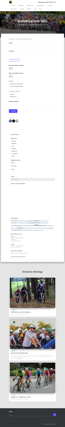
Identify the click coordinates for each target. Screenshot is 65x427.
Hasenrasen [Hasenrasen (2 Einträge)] (21, 222)
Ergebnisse (49, 5)
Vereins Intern (14, 8)
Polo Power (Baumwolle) (16, 86)
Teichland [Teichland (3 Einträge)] (19, 230)
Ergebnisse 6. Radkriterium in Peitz (21, 397)
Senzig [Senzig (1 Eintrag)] (53, 228)
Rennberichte (14, 151)
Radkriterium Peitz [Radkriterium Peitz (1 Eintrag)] (14, 228)
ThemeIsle (54, 424)
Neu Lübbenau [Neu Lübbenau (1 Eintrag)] (48, 225)
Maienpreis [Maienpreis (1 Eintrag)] (25, 225)
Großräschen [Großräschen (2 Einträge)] (13, 222)
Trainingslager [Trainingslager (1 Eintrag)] (30, 230)
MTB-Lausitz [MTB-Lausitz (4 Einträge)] (41, 225)
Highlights (14, 148)
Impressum (23, 256)
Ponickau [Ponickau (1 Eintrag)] (52, 225)
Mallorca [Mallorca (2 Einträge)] (29, 225)
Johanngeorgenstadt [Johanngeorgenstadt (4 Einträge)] (34, 223)
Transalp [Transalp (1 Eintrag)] (33, 230)
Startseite (13, 5)
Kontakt (29, 8)
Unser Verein (21, 5)
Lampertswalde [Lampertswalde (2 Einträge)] (14, 225)
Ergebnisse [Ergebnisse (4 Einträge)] (37, 221)
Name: (11, 43)
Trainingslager (15, 153)
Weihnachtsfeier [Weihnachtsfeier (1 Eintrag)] (38, 230)
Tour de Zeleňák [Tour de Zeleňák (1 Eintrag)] (24, 230)
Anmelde (13, 162)
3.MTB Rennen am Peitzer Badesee (20, 312)
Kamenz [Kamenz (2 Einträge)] (41, 222)
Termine (12, 169)
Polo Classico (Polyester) (16, 84)
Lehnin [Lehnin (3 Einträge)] (19, 225)
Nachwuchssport (40, 5)
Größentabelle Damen (14, 61)
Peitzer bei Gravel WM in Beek (19, 353)
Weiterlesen (20, 358)
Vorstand (22, 8)
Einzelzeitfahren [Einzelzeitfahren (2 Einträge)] (29, 220)
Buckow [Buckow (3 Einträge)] (16, 220)
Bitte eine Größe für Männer (16, 65)
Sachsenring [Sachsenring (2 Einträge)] (49, 228)
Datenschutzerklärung (15, 256)
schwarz (12, 94)
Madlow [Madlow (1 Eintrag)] (22, 225)
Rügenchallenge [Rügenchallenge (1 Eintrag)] (43, 228)
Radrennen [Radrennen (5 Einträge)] (20, 228)
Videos (13, 156)
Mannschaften (30, 5)
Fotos (13, 146)
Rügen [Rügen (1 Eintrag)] (40, 228)
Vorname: (12, 51)
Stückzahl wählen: (14, 101)
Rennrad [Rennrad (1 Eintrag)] (25, 228)
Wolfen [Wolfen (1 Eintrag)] (42, 230)
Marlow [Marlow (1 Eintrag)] (32, 225)
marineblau (13, 96)
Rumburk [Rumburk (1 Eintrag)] (28, 228)
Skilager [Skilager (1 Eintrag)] (12, 230)
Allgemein (14, 141)
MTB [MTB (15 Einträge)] (36, 225)
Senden (13, 111)
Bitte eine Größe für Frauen (16, 73)
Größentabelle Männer (14, 59)
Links (35, 8)
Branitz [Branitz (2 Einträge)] (12, 220)
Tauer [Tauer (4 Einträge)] (15, 230)
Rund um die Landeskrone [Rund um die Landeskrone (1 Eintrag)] (34, 228)
